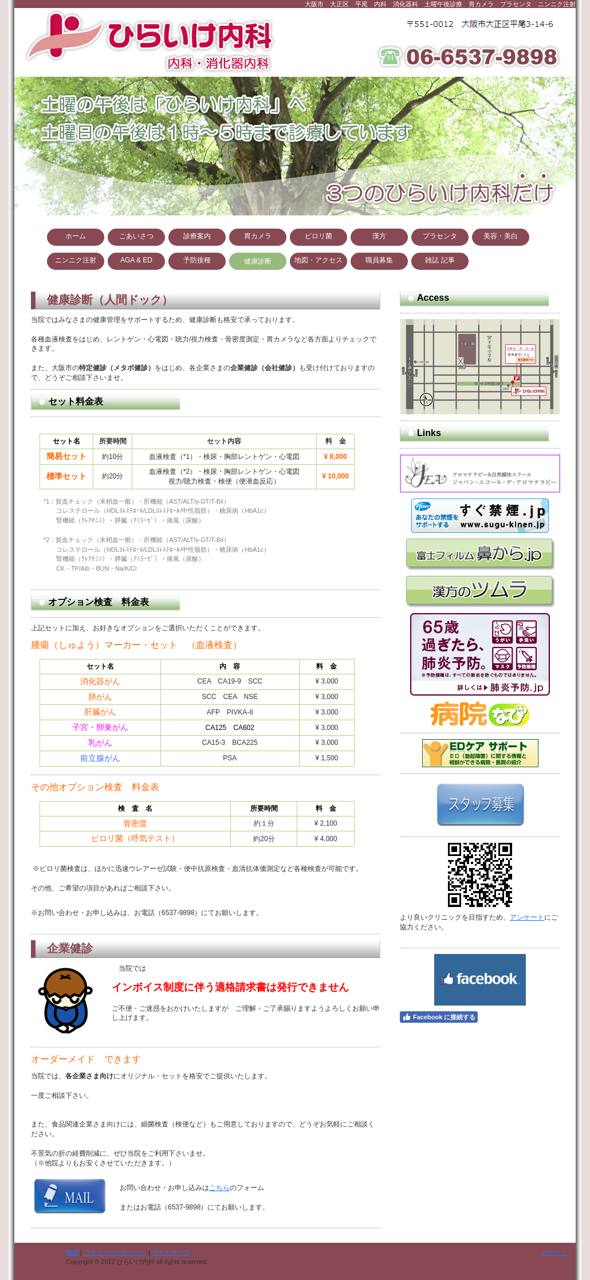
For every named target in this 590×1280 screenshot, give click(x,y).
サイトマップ (171, 1252)
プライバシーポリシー (115, 1252)
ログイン (554, 1252)
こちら (219, 1188)
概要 (72, 1252)
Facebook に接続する (438, 1017)
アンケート (527, 917)
